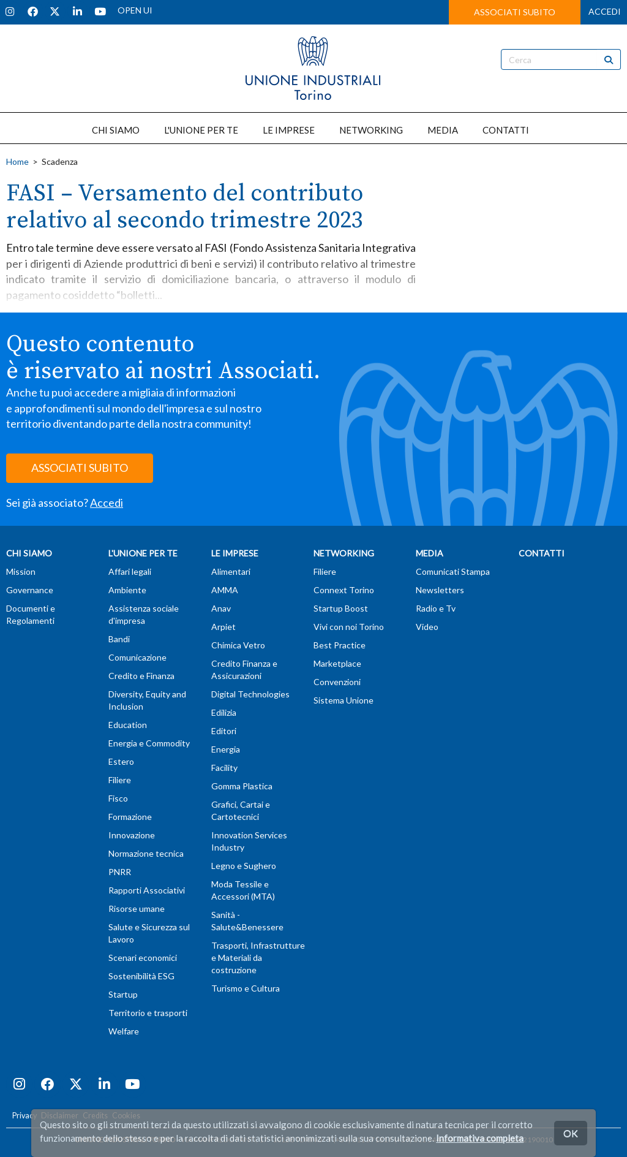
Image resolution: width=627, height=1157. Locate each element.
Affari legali (129, 571)
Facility (224, 767)
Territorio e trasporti (147, 1012)
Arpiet (223, 626)
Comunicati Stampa (453, 571)
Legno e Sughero (243, 865)
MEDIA (442, 129)
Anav (221, 608)
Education (127, 724)
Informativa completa (480, 1138)
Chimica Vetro (238, 645)
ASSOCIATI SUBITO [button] (514, 12)
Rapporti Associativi (146, 890)
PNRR (119, 872)
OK (570, 1133)
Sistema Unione (344, 700)
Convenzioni (337, 682)
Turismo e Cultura (245, 988)
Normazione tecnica (146, 853)
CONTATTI (505, 129)
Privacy (24, 1115)
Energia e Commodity (149, 743)
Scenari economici (142, 957)
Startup (123, 994)
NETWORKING (371, 129)
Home (17, 161)
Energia (225, 749)
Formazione (130, 816)
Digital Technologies (250, 694)
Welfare (123, 1031)
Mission (21, 571)
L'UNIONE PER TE (201, 129)
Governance (29, 590)
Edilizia (223, 712)
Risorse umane (136, 908)
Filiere (119, 780)
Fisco (118, 798)
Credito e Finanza (141, 675)
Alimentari (230, 571)
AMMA (224, 590)
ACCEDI (604, 11)
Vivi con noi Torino (349, 626)
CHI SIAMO (116, 129)
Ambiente (127, 590)
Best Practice (340, 645)
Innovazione (131, 835)
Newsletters (440, 590)
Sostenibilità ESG (141, 976)
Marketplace (337, 663)
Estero (121, 761)
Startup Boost (341, 608)
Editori (223, 731)
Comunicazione (137, 657)
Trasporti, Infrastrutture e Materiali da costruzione (258, 957)
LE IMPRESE (289, 129)
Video (427, 626)
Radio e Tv (436, 608)
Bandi (119, 639)
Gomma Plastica (241, 786)
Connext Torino (344, 590)
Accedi (106, 502)
